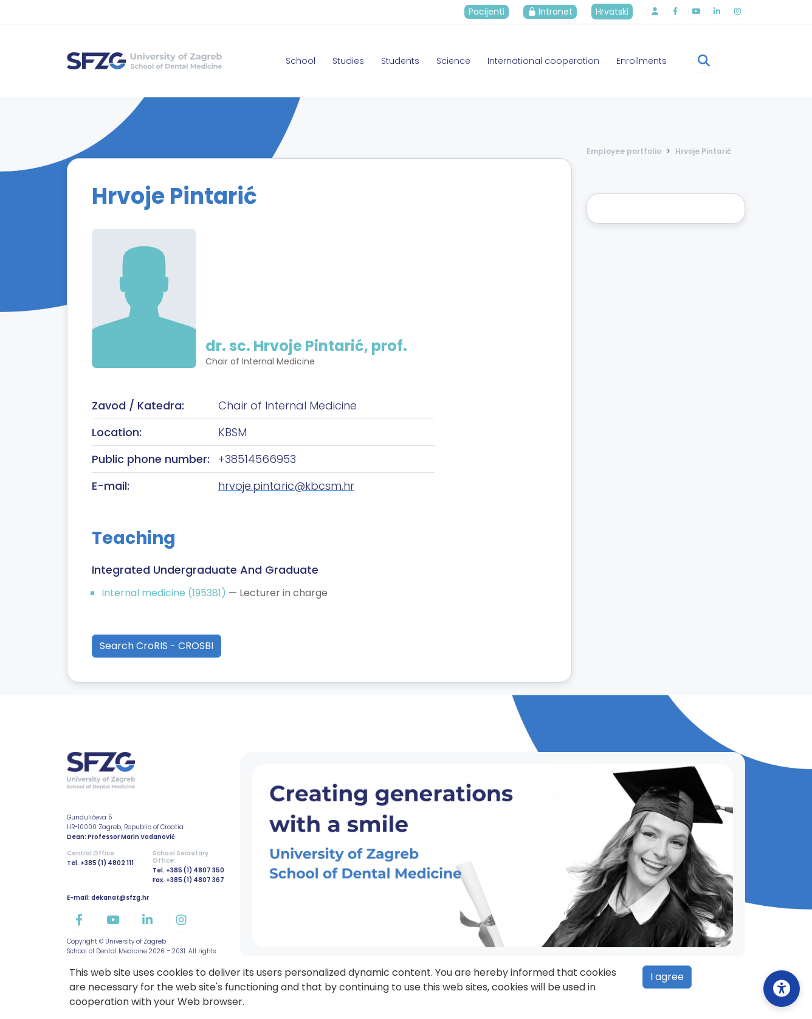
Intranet (555, 11)
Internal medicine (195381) (165, 593)
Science (453, 61)
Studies (348, 61)
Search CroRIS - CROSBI (156, 646)
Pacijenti (492, 11)
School (300, 61)
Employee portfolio (624, 151)
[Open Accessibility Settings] (781, 988)
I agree (667, 977)
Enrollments (641, 61)
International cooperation (543, 61)
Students (400, 61)
